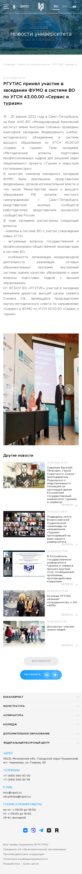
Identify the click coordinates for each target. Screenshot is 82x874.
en (64, 6)
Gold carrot (31, 864)
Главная (8, 64)
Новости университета (34, 64)
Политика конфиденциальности (25, 859)
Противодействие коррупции (23, 854)
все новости (41, 661)
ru (56, 6)
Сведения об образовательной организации (34, 849)
